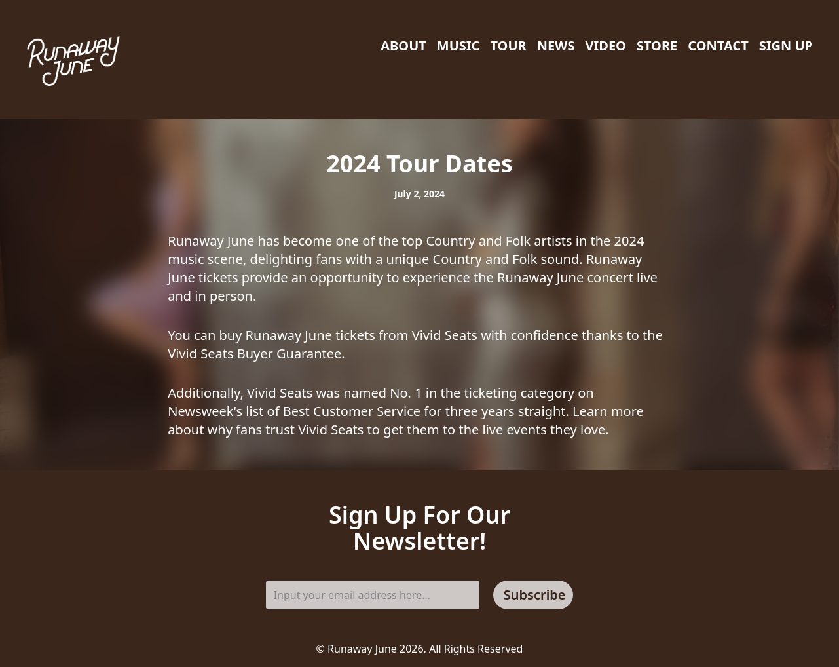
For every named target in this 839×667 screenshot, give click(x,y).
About (403, 45)
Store (657, 45)
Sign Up (786, 45)
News (556, 45)
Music (458, 45)
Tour (508, 45)
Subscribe (535, 594)
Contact (718, 45)
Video (605, 45)
